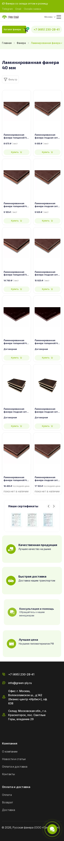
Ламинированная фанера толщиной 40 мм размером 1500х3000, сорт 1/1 (16, 273)
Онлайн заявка (32, 8)
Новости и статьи (14, 767)
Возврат (7, 811)
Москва (48, 17)
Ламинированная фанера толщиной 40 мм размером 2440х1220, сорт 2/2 (16, 342)
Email (18, 8)
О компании (9, 759)
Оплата (7, 804)
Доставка (8, 819)
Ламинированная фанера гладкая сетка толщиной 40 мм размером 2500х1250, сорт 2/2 (47, 410)
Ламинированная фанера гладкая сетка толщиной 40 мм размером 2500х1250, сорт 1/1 (47, 205)
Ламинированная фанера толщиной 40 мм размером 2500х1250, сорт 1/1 (16, 205)
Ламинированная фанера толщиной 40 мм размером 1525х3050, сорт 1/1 (16, 479)
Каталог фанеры (12, 29)
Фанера (21, 42)
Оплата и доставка (14, 775)
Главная (7, 42)
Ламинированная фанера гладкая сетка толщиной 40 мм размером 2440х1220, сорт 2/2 (16, 410)
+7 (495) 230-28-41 (46, 29)
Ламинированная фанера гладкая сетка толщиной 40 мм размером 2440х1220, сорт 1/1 (47, 136)
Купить (16, 152)
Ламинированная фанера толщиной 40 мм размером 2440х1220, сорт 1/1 (16, 136)
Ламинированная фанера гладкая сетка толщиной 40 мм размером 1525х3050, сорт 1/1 (47, 479)
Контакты (8, 782)
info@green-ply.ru (20, 686)
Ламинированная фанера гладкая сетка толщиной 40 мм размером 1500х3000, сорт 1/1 (47, 273)
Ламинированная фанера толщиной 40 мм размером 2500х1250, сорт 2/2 (47, 342)
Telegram (7, 8)
